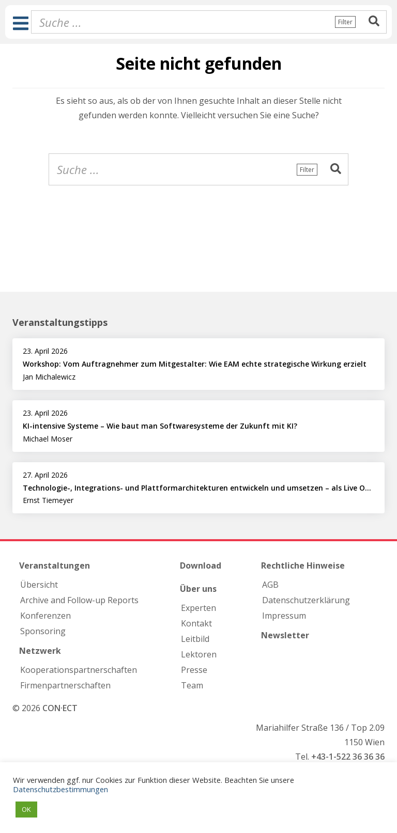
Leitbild (195, 639)
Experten (198, 608)
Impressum (284, 615)
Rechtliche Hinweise (303, 565)
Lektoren (199, 654)
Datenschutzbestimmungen (60, 789)
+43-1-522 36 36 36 (348, 756)
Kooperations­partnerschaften (78, 669)
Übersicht (39, 584)
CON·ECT (60, 708)
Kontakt (196, 623)
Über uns (198, 588)
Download (200, 565)
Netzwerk (40, 650)
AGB (270, 584)
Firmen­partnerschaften (65, 685)
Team (192, 685)
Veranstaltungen (54, 565)
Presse (194, 669)
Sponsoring (43, 631)
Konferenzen (45, 615)
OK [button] (26, 809)
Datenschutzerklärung (306, 600)
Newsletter (285, 635)
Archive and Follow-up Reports (79, 600)
